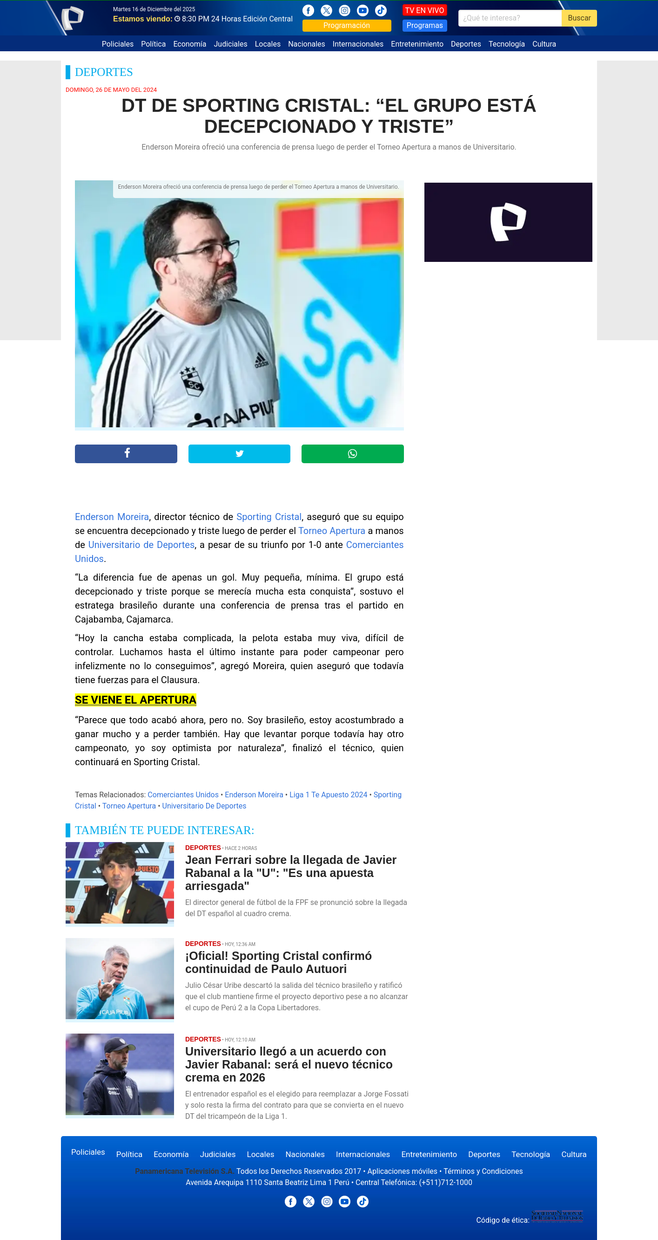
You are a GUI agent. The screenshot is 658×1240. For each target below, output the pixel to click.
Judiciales (231, 44)
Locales (268, 44)
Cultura (544, 44)
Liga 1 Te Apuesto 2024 (328, 794)
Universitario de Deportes (141, 544)
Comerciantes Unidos (183, 794)
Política (153, 44)
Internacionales (358, 44)
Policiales (118, 44)
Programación (346, 25)
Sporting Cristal (269, 516)
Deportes (466, 44)
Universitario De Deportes (204, 806)
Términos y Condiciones (483, 1171)
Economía (189, 44)
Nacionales (306, 44)
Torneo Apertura (331, 530)
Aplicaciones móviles (403, 1171)
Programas (425, 25)
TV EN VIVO (424, 10)
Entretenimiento (417, 44)
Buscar (579, 18)
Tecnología (507, 44)
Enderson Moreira (112, 516)
